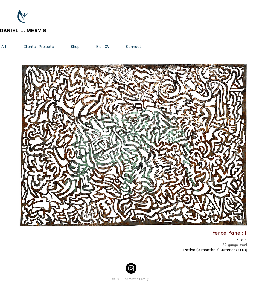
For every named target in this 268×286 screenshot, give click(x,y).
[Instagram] (131, 268)
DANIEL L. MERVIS (23, 30)
